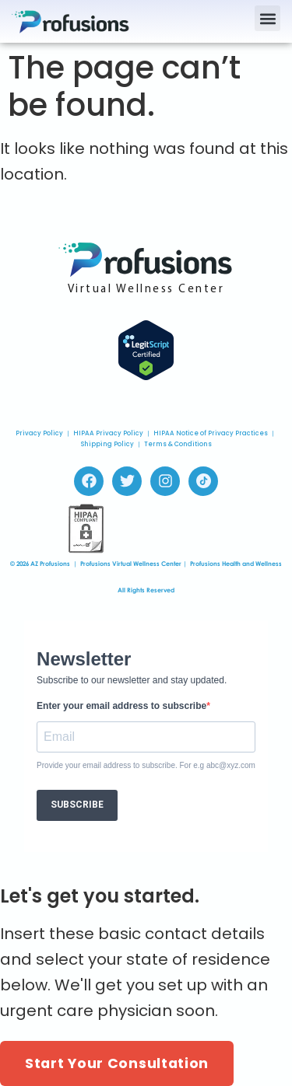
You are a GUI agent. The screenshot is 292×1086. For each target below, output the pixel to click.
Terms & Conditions (178, 444)
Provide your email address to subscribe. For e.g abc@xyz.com (146, 766)
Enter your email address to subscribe (121, 706)
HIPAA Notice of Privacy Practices (210, 433)
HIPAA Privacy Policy (108, 433)
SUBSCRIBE (77, 804)
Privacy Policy (39, 433)
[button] (267, 18)
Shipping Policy (107, 444)
